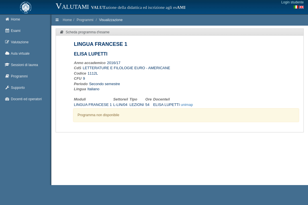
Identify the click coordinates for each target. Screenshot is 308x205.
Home (67, 20)
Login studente (292, 2)
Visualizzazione (111, 20)
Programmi (85, 20)
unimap (187, 104)
